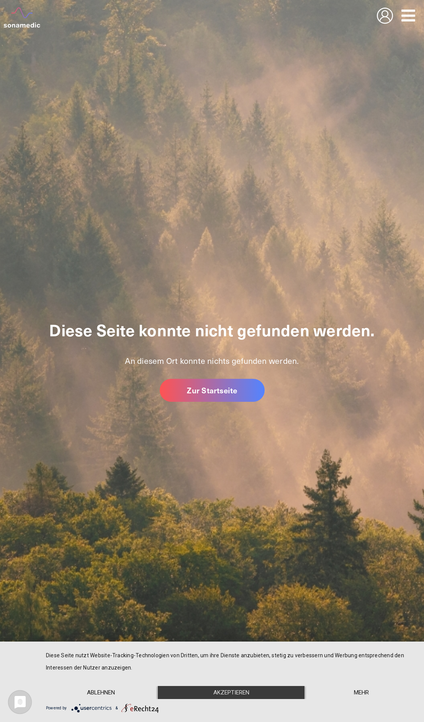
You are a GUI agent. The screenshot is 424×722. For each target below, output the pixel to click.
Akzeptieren (231, 692)
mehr (361, 692)
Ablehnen (101, 692)
